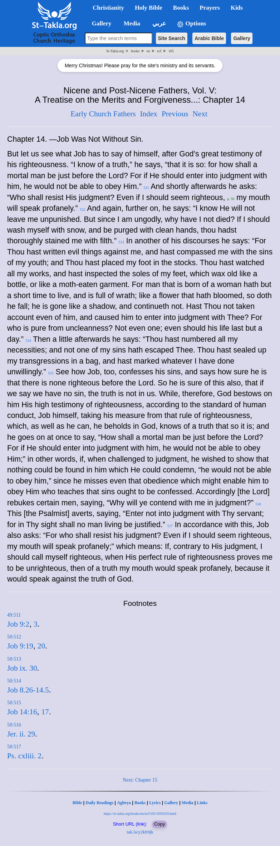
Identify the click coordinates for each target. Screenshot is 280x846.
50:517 (14, 746)
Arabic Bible (209, 38)
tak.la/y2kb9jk (140, 832)
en (148, 51)
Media (187, 802)
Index (148, 114)
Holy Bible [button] (148, 7)
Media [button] (131, 23)
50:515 (14, 702)
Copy (159, 824)
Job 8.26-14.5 (28, 690)
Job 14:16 (22, 712)
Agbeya (124, 802)
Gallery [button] (99, 23)
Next (199, 114)
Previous (175, 114)
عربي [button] (158, 23)
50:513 (14, 659)
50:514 (14, 681)
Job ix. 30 (22, 668)
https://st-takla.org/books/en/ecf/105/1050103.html (140, 814)
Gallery (241, 38)
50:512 (14, 637)
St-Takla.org (115, 51)
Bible (77, 802)
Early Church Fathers (103, 114)
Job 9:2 (18, 624)
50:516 (14, 725)
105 (171, 51)
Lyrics (155, 802)
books (135, 51)
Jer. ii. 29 (21, 734)
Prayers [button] (210, 7)
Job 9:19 (20, 646)
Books (140, 802)
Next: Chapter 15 (140, 780)
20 (41, 646)
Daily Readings (100, 802)
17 (45, 712)
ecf (159, 51)
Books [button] (181, 7)
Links (202, 802)
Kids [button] (237, 7)
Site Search (171, 38)
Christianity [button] (108, 7)
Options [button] (191, 24)
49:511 (14, 615)
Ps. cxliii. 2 (24, 756)
